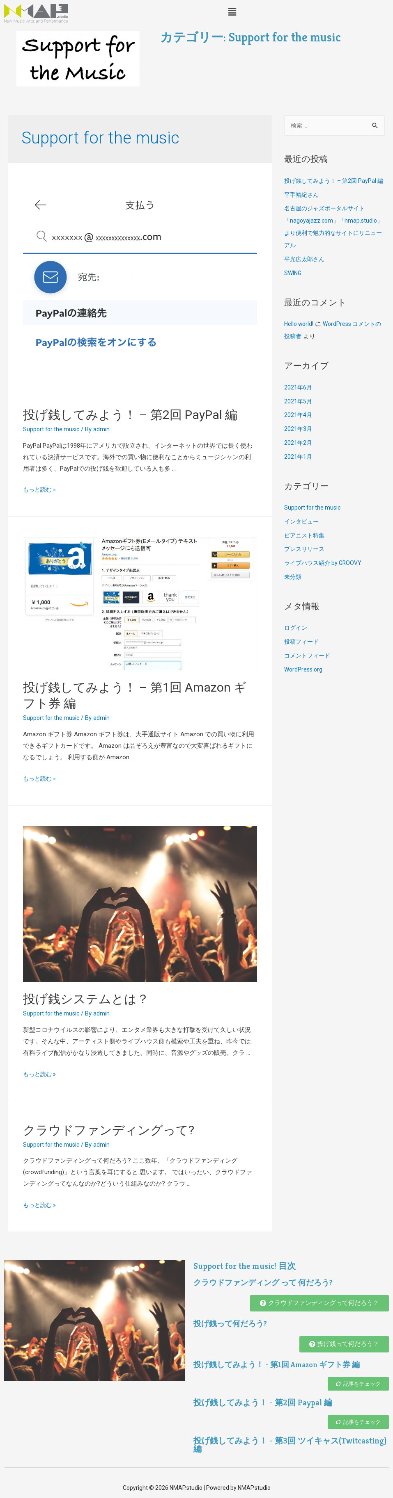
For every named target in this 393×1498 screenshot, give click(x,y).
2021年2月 (298, 456)
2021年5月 (298, 414)
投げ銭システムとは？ (86, 999)
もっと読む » (40, 489)
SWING (293, 286)
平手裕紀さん (302, 208)
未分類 (293, 590)
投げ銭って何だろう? (232, 1323)
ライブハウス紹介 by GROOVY (325, 576)
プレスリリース (305, 562)
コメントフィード (308, 668)
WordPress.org (304, 682)
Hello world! (300, 337)
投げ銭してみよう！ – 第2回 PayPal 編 (130, 415)
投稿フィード (302, 654)
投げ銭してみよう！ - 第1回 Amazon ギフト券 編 (282, 1364)
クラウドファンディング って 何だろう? (266, 1282)
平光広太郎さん (305, 272)
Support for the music (53, 429)
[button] (319, 1303)
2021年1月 (298, 470)
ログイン (296, 640)
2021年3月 (298, 442)
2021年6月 (298, 400)
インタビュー (302, 534)
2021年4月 (298, 428)
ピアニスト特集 (305, 548)
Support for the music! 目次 (253, 1265)
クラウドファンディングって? (108, 1130)
